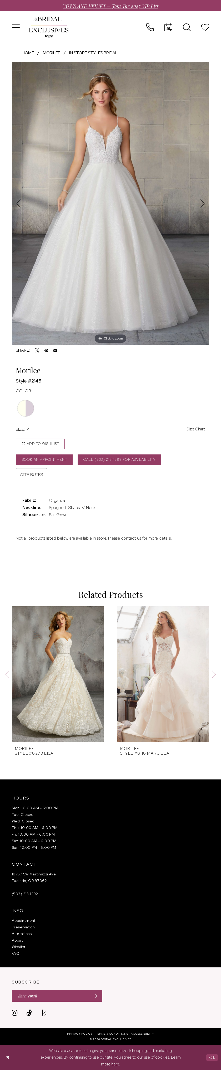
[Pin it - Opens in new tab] (46, 350)
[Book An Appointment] (168, 27)
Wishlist (19, 947)
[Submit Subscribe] (96, 996)
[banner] (48, 27)
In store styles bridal (93, 53)
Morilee (51, 53)
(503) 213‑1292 (25, 894)
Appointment (24, 921)
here (115, 1065)
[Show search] (187, 27)
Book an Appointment (45, 460)
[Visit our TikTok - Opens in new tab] (29, 1013)
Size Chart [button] (195, 429)
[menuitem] (16, 27)
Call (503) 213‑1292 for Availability (122, 460)
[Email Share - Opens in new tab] (55, 350)
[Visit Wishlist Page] (205, 27)
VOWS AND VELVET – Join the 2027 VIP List (110, 5)
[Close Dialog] (8, 1058)
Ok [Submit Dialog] (212, 1058)
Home (28, 53)
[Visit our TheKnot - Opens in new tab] (44, 1013)
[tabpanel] (110, 203)
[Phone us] (150, 27)
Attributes (31, 475)
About (17, 940)
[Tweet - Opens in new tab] (37, 350)
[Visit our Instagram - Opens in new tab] (14, 1013)
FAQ (15, 954)
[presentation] (58, 675)
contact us (131, 538)
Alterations (22, 934)
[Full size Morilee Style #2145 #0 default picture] (110, 203)
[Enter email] (58, 996)
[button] (16, 27)
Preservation (23, 927)
